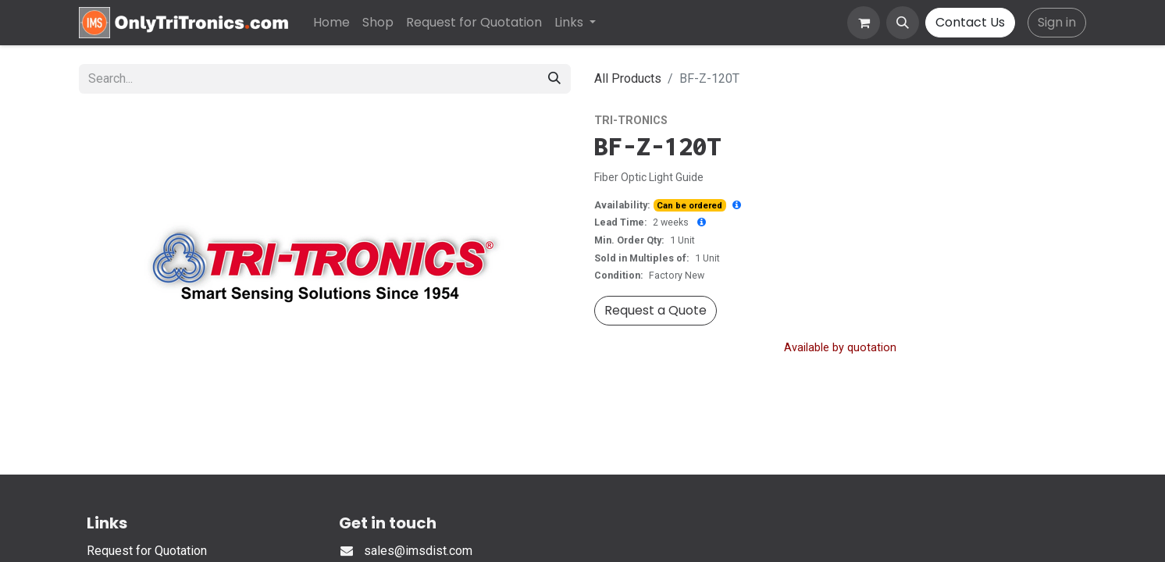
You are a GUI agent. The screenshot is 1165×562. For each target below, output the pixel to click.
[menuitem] (331, 22)
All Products (627, 78)
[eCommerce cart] (863, 22)
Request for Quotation (147, 550)
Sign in (1057, 22)
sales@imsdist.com (418, 550)
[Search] (554, 79)
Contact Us (970, 22)
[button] (902, 22)
